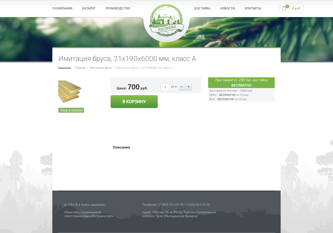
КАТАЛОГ (89, 8)
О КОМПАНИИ (62, 8)
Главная (80, 68)
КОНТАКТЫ (253, 8)
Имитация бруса (101, 68)
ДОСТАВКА (202, 8)
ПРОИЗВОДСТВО (118, 8)
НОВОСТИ (227, 8)
